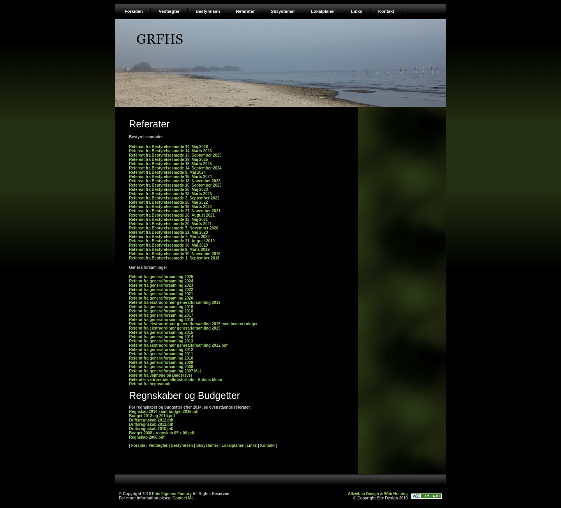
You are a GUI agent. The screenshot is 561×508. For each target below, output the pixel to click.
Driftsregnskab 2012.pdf (151, 420)
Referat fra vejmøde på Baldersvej (160, 375)
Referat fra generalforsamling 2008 (161, 367)
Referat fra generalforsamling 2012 (161, 349)
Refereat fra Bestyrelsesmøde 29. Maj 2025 (168, 159)
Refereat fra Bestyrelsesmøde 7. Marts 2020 (169, 237)
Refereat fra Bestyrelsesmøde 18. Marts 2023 (170, 194)
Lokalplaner (323, 11)
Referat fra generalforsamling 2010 (161, 358)
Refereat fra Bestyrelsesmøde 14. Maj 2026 (168, 147)
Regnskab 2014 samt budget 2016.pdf (163, 411)
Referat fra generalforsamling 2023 (161, 285)
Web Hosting (396, 494)
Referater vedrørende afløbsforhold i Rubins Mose (175, 379)
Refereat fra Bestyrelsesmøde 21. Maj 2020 (168, 232)
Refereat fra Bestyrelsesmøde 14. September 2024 (175, 168)
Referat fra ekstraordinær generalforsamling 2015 (175, 328)
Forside (138, 445)
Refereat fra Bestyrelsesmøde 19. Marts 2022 (170, 207)
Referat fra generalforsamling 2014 (161, 337)
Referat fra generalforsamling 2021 (161, 294)
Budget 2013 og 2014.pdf (152, 416)
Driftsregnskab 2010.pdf (151, 429)
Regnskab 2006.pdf (146, 437)
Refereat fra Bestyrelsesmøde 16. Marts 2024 (170, 177)
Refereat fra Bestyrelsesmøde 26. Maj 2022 (168, 202)
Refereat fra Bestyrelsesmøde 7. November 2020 (173, 228)
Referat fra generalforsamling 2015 (161, 332)
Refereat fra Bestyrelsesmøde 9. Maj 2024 (167, 172)
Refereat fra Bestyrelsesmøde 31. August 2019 (172, 241)
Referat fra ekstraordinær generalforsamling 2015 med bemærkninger (193, 324)
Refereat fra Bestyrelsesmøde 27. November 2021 (175, 211)
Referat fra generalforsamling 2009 (161, 362)
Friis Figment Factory (172, 494)
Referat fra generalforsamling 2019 (161, 307)
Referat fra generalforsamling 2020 (161, 298)
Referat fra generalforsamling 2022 (161, 290)
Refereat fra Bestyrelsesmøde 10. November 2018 (175, 254)
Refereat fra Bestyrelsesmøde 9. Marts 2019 (169, 249)
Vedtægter (169, 11)
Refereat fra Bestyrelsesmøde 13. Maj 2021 (168, 219)
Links (356, 11)
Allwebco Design (363, 494)
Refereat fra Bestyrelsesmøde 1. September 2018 (174, 258)
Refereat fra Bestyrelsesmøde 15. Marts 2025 (170, 164)
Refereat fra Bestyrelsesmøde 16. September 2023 (175, 185)
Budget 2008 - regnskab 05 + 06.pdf (161, 433)
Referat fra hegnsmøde (150, 384)
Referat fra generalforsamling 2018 (161, 311)
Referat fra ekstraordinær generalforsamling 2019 (175, 302)
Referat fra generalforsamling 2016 (161, 320)
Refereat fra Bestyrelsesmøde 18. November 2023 (175, 181)
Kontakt (386, 11)
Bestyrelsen (208, 11)
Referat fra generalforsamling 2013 (161, 341)
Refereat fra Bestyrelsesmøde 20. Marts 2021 (170, 224)
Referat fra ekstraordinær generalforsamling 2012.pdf (178, 345)
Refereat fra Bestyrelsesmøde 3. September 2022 (174, 198)
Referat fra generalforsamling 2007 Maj (165, 371)
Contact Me (183, 498)
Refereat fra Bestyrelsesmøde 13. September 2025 (175, 155)
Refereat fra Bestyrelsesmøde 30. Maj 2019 (168, 245)
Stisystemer (283, 11)
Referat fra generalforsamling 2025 (161, 277)
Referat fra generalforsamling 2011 (161, 354)
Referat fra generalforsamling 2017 (161, 315)
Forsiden (134, 11)
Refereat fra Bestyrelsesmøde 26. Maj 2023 (168, 189)
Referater (245, 11)
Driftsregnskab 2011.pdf (151, 424)
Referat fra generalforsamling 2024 (161, 281)
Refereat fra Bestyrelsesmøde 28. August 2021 (172, 215)
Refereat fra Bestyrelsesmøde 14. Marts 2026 (170, 151)
